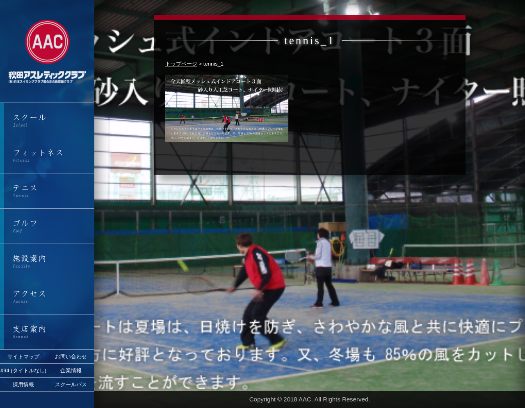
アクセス (47, 296)
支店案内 (47, 332)
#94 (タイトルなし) (23, 370)
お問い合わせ (71, 356)
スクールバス (71, 384)
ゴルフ (47, 226)
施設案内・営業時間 (47, 261)
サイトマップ (23, 356)
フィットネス (47, 155)
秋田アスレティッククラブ (47, 51)
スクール (47, 120)
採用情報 (23, 384)
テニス (47, 190)
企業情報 (71, 370)
